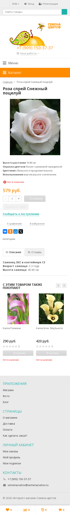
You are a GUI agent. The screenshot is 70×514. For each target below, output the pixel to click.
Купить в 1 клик (16, 207)
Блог (6, 402)
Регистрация (48, 3)
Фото (6, 396)
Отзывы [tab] (34, 252)
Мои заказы (10, 451)
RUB (15, 3)
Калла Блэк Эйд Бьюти (49, 328)
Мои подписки (12, 463)
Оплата (7, 429)
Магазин (8, 390)
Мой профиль (11, 457)
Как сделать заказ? (15, 435)
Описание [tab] (13, 252)
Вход (29, 3)
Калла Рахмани (12, 328)
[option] (18, 327)
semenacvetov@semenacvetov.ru (28, 485)
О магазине (10, 417)
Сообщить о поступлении (21, 214)
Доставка (9, 423)
